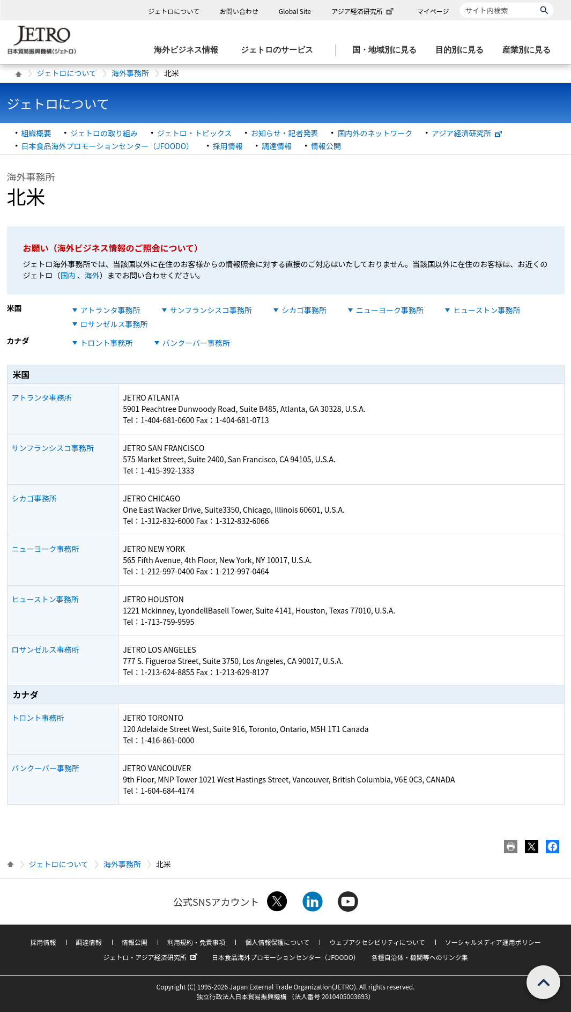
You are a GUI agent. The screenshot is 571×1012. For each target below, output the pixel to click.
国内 (68, 275)
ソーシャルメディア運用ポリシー (493, 942)
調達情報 (277, 146)
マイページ (433, 11)
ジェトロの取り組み (104, 133)
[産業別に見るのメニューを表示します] (529, 50)
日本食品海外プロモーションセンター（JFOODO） (107, 146)
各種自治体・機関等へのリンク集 (420, 957)
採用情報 (228, 146)
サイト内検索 (459, 2)
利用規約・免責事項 (196, 942)
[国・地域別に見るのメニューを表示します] (387, 50)
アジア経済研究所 (363, 11)
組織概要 (36, 133)
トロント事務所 (106, 342)
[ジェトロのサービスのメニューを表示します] (280, 50)
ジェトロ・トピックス (194, 133)
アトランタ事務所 (110, 310)
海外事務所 (130, 73)
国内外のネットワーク (374, 133)
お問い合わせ (239, 11)
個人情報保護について (277, 942)
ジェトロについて (173, 11)
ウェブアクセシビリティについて (377, 942)
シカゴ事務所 (304, 310)
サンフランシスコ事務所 (211, 310)
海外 (92, 275)
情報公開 (326, 146)
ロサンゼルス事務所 (114, 324)
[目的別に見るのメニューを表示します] (462, 50)
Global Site (295, 11)
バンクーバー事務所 (196, 342)
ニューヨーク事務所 (390, 310)
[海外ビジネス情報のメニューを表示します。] (189, 50)
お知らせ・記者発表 (284, 133)
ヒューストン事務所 (486, 310)
